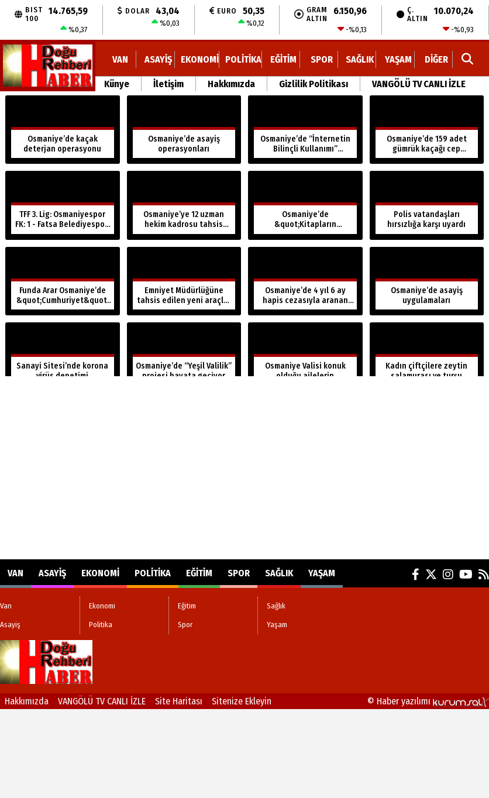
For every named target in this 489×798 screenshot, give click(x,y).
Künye (116, 84)
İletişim (168, 84)
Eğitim (283, 59)
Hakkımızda (231, 84)
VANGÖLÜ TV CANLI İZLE (419, 84)
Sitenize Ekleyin (241, 701)
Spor (322, 59)
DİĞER (436, 59)
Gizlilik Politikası (313, 84)
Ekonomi (200, 59)
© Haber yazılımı (428, 701)
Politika (243, 59)
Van (120, 59)
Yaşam (398, 59)
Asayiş (158, 59)
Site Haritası (178, 701)
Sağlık (360, 59)
